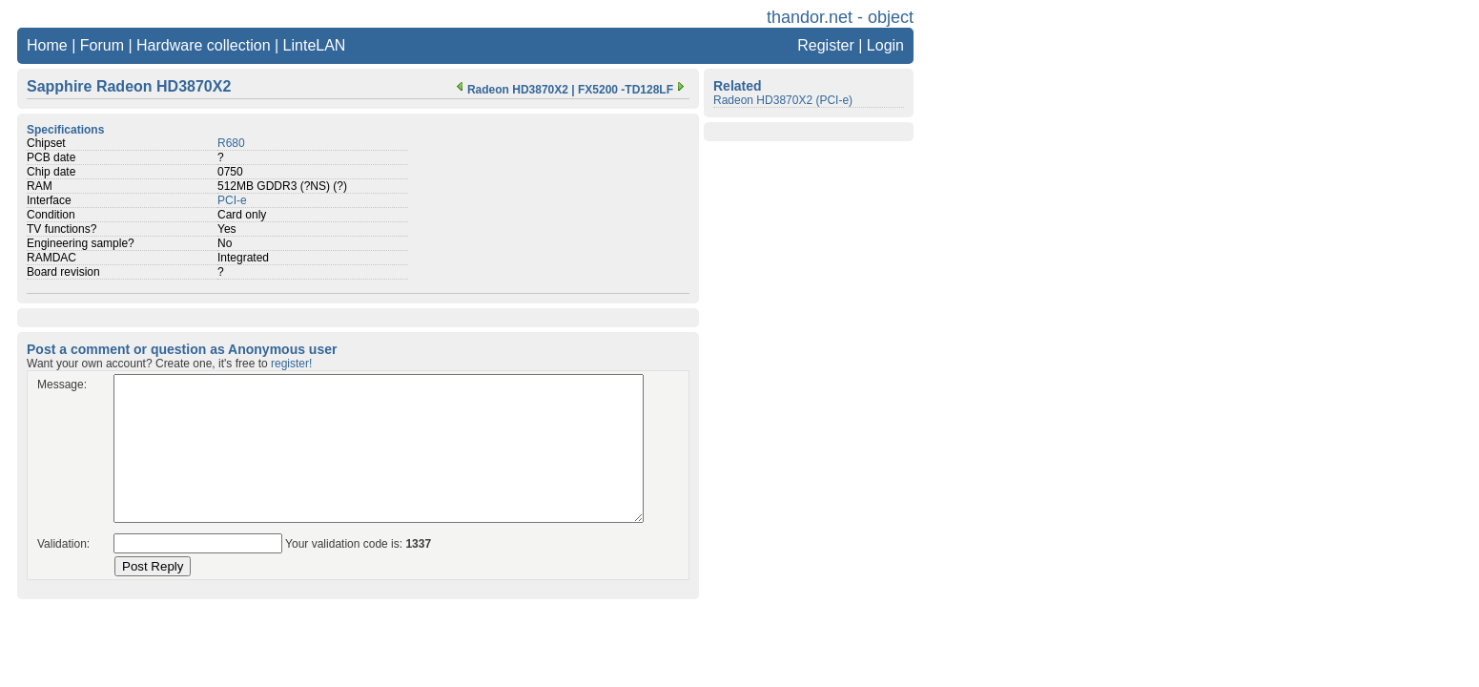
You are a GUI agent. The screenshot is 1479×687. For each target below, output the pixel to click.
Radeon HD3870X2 (510, 89)
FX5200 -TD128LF (633, 89)
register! (291, 363)
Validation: (63, 544)
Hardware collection (203, 45)
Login (885, 45)
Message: (62, 384)
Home (47, 45)
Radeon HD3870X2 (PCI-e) (782, 100)
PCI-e (232, 200)
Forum (102, 45)
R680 (231, 143)
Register (825, 45)
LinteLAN (314, 45)
